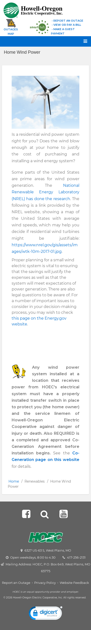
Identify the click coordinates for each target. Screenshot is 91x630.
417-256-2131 (76, 557)
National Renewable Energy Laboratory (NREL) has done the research (45, 192)
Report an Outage (16, 583)
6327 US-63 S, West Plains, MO (48, 550)
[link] (46, 614)
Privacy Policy (45, 583)
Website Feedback (74, 583)
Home (13, 481)
